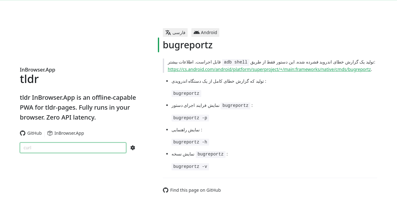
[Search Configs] (132, 147)
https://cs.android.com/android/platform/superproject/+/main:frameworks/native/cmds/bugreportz (269, 69)
